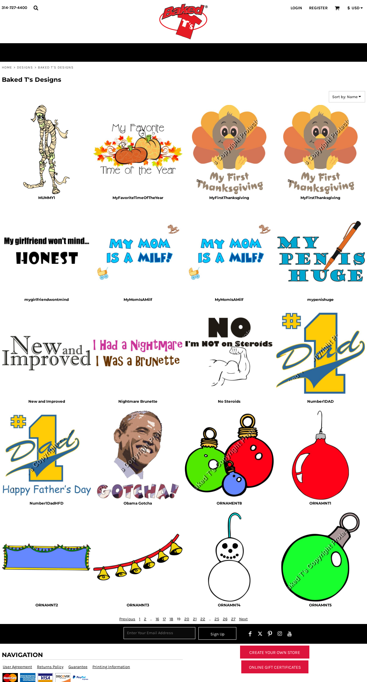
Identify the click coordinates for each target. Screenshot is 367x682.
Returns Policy (50, 666)
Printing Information (111, 666)
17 (164, 619)
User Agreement (17, 666)
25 (216, 619)
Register (318, 8)
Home (7, 67)
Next (243, 619)
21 (195, 619)
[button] (35, 7)
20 (186, 619)
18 (171, 619)
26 (225, 619)
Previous (127, 619)
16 (157, 619)
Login (296, 8)
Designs (25, 67)
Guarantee (78, 666)
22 (202, 619)
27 (233, 619)
